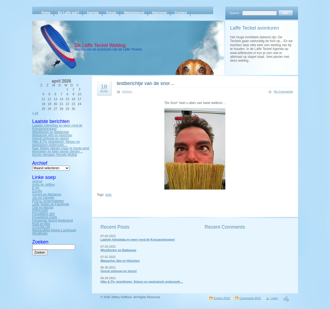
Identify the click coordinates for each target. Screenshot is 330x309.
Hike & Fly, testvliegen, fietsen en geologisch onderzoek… (56, 143)
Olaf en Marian (43, 207)
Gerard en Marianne (46, 194)
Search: (235, 13)
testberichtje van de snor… (146, 83)
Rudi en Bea (41, 224)
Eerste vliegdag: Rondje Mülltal (54, 155)
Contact (181, 13)
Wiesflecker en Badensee (50, 132)
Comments (250, 298)
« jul (35, 113)
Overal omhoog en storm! (50, 138)
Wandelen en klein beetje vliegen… (57, 151)
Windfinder (40, 233)
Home (45, 13)
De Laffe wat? (68, 13)
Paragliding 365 (43, 214)
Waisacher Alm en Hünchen (52, 135)
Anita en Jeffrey (43, 185)
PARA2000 (40, 211)
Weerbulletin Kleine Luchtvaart (54, 230)
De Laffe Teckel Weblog (100, 45)
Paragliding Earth (44, 217)
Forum (111, 13)
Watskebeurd (134, 13)
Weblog (127, 91)
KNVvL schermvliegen (48, 201)
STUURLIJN (41, 227)
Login (274, 298)
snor (108, 195)
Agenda (93, 13)
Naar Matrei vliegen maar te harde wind (60, 148)
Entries (222, 298)
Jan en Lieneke (43, 198)
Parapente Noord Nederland (52, 220)
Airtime (37, 181)
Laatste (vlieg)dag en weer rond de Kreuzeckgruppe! (57, 127)
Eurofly (37, 191)
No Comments (283, 91)
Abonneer (159, 13)
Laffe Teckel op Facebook (50, 204)
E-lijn (36, 188)
